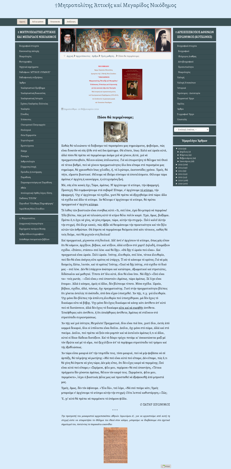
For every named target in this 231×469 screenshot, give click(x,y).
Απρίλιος (182, 151)
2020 (179, 180)
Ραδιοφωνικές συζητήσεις (31, 77)
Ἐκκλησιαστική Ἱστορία (31, 98)
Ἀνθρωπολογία (27, 161)
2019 (179, 183)
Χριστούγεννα (26, 145)
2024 (179, 167)
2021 (179, 177)
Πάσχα (23, 151)
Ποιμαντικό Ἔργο (185, 98)
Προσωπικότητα (185, 66)
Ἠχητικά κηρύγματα (28, 66)
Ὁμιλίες (180, 103)
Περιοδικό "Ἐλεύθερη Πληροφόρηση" (36, 203)
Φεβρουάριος (184, 158)
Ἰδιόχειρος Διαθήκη (186, 56)
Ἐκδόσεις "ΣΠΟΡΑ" (28, 198)
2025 (179, 164)
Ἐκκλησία (24, 108)
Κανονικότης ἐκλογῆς (29, 51)
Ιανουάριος (184, 161)
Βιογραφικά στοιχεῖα (29, 45)
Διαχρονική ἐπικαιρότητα (31, 223)
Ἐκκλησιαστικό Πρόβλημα (32, 87)
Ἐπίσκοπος (25, 119)
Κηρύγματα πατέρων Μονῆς (32, 228)
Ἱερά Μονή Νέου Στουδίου (31, 208)
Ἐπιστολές (182, 119)
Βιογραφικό (183, 51)
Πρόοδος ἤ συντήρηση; (30, 172)
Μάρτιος (182, 154)
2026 (179, 148)
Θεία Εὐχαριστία (27, 135)
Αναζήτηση (71, 21)
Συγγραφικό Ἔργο (185, 114)
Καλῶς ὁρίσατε (37, 21)
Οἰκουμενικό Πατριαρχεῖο (32, 124)
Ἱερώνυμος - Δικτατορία (188, 93)
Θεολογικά (25, 129)
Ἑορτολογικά (26, 140)
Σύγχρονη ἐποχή (27, 166)
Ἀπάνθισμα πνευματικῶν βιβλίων (34, 239)
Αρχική (22, 21)
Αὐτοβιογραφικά (185, 61)
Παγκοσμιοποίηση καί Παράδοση (35, 182)
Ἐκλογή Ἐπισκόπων (186, 82)
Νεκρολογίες (25, 56)
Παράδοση (25, 177)
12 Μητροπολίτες (27, 218)
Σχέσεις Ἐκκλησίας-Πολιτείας (33, 103)
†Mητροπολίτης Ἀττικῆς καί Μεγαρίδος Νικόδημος (115, 5)
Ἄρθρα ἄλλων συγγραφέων (31, 234)
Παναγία (24, 156)
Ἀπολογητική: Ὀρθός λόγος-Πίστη (35, 193)
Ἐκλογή (180, 77)
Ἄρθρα (22, 82)
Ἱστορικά (181, 87)
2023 (179, 170)
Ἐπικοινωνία (55, 21)
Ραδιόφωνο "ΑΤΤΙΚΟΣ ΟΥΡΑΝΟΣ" (34, 72)
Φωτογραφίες (25, 61)
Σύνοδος (24, 114)
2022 (179, 174)
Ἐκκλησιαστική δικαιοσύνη (32, 93)
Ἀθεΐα (22, 187)
